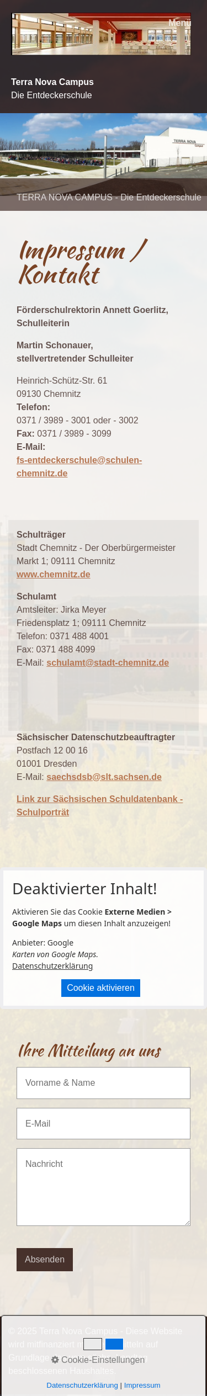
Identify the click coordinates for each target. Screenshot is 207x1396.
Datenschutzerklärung (52, 965)
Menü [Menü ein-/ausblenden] (180, 23)
